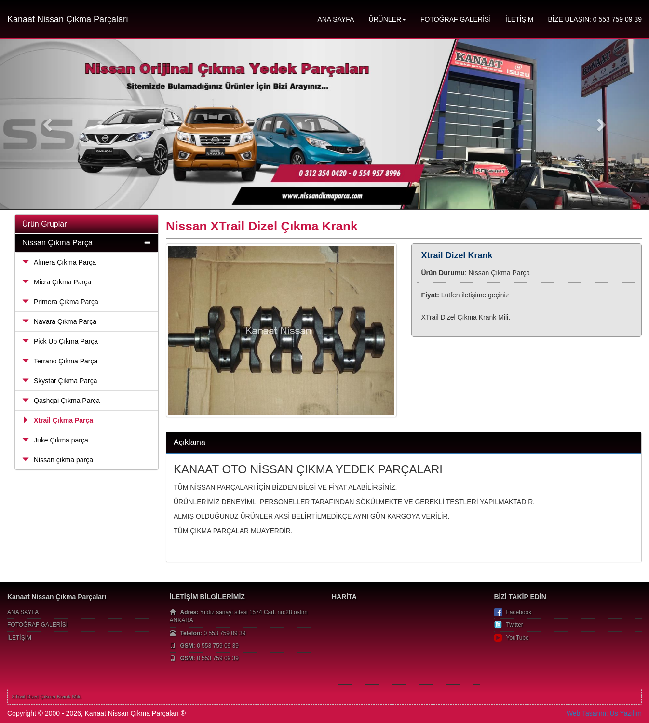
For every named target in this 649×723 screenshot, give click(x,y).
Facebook (519, 612)
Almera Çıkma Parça (59, 262)
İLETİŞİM (519, 19)
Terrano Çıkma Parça (59, 361)
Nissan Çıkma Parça (57, 243)
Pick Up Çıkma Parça (60, 341)
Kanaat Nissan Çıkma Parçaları (67, 19)
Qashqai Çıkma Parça (61, 400)
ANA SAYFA (335, 19)
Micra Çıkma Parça (56, 282)
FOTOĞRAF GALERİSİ (455, 19)
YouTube (517, 637)
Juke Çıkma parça (55, 440)
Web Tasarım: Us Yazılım (604, 713)
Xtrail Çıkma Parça (57, 420)
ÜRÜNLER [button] (387, 19)
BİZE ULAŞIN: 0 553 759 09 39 (595, 19)
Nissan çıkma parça (57, 460)
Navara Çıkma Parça (59, 321)
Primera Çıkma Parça (60, 302)
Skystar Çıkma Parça (59, 381)
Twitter (514, 624)
